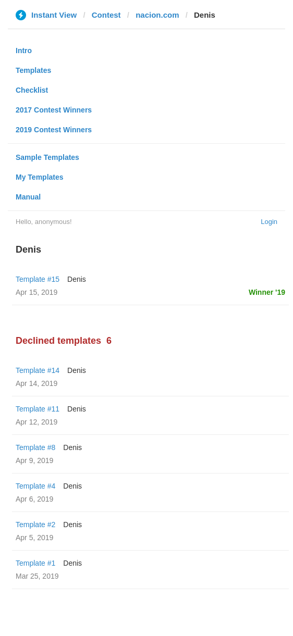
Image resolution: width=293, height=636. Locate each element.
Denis (76, 279)
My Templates (40, 177)
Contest (106, 14)
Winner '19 (267, 292)
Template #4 (35, 486)
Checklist (32, 90)
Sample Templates (47, 157)
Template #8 (35, 447)
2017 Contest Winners (54, 110)
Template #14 (37, 370)
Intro (24, 50)
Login (269, 222)
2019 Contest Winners (54, 130)
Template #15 (37, 279)
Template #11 (37, 409)
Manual (28, 197)
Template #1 (35, 563)
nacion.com (157, 14)
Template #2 (35, 524)
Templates (33, 70)
